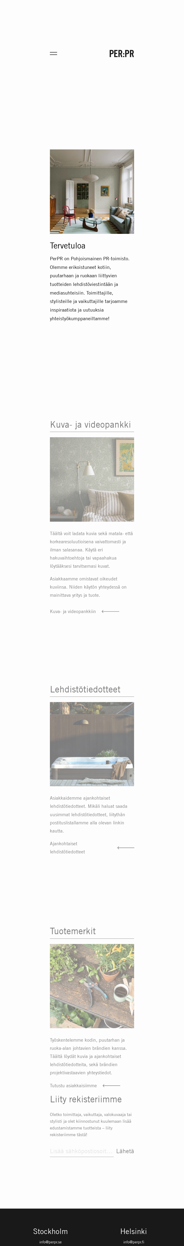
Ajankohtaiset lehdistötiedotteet (67, 856)
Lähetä (125, 1153)
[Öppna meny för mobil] (53, 53)
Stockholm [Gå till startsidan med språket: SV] (50, 1232)
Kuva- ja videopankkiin (73, 620)
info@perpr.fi (133, 1242)
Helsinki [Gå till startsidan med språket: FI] (133, 1232)
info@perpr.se (50, 1242)
